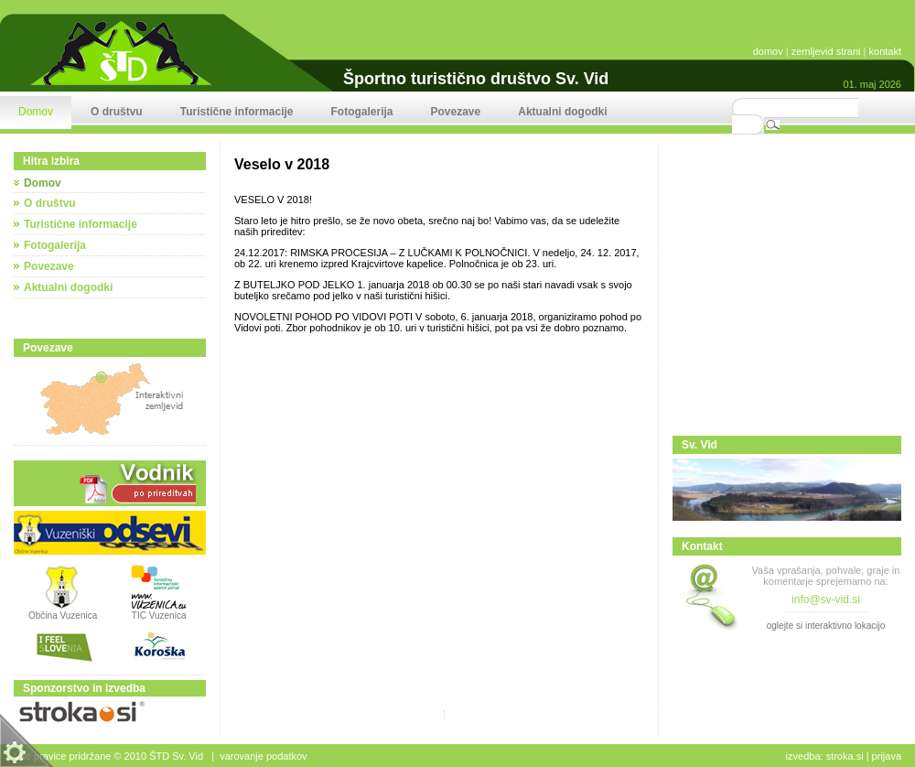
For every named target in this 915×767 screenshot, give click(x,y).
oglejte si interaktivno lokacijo (826, 626)
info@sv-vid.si (825, 599)
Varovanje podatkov (263, 756)
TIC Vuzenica (159, 615)
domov (768, 51)
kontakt (885, 51)
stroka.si (845, 756)
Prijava (886, 756)
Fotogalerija (55, 245)
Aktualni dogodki (68, 287)
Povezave (49, 266)
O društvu (50, 203)
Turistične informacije (80, 224)
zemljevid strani (826, 51)
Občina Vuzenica (62, 611)
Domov (42, 183)
